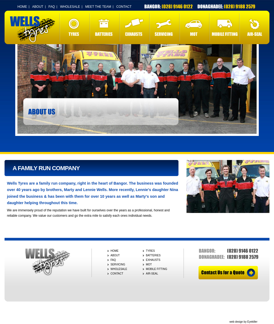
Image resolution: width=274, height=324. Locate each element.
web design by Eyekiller (244, 321)
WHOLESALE (70, 7)
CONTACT (123, 7)
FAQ (51, 7)
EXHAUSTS (135, 27)
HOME (22, 7)
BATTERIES (105, 27)
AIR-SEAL (254, 27)
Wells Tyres (32, 29)
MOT (195, 27)
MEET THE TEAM (98, 7)
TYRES (75, 27)
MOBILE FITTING (224, 27)
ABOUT (37, 7)
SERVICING (165, 27)
